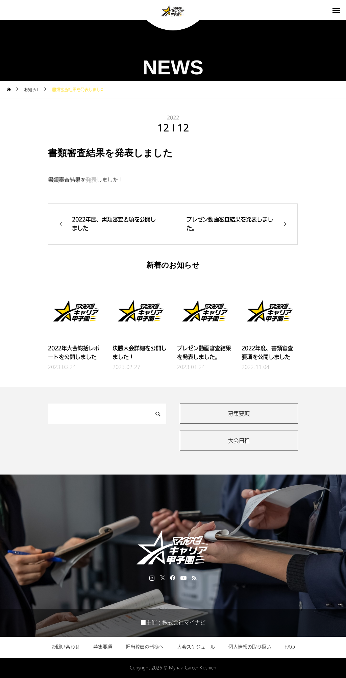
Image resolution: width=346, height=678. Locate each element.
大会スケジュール (196, 647)
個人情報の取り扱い (249, 647)
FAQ (290, 647)
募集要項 (239, 414)
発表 (91, 180)
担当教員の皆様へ (145, 647)
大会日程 (239, 441)
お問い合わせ (65, 647)
